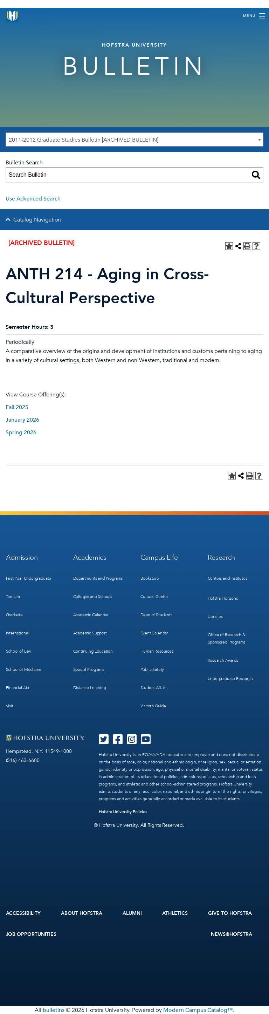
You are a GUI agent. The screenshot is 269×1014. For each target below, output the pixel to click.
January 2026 (22, 420)
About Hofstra (81, 913)
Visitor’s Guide (153, 706)
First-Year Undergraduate (28, 578)
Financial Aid (17, 687)
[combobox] (134, 139)
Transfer (13, 596)
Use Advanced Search (33, 199)
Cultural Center (154, 596)
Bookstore (149, 578)
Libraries (215, 616)
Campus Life (159, 557)
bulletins (53, 1010)
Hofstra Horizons (223, 598)
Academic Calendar (91, 615)
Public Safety (152, 669)
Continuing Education (93, 651)
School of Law (18, 651)
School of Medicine (24, 669)
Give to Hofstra (230, 913)
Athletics (175, 913)
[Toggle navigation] (254, 16)
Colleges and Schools (92, 596)
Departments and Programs (98, 578)
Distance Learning (89, 687)
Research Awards (223, 660)
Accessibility (23, 913)
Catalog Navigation (37, 220)
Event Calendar (154, 633)
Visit (9, 706)
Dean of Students (156, 615)
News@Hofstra (231, 934)
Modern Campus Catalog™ (198, 1010)
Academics (89, 557)
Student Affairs (153, 687)
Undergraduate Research (230, 678)
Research (221, 557)
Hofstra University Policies (123, 812)
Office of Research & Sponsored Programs (227, 638)
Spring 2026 (21, 432)
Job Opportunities (31, 934)
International (17, 633)
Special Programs (88, 669)
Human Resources (156, 651)
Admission (22, 557)
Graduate (14, 615)
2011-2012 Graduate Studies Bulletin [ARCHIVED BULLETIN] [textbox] (83, 140)
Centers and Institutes (227, 578)
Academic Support (90, 633)
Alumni (132, 913)
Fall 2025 (17, 407)
